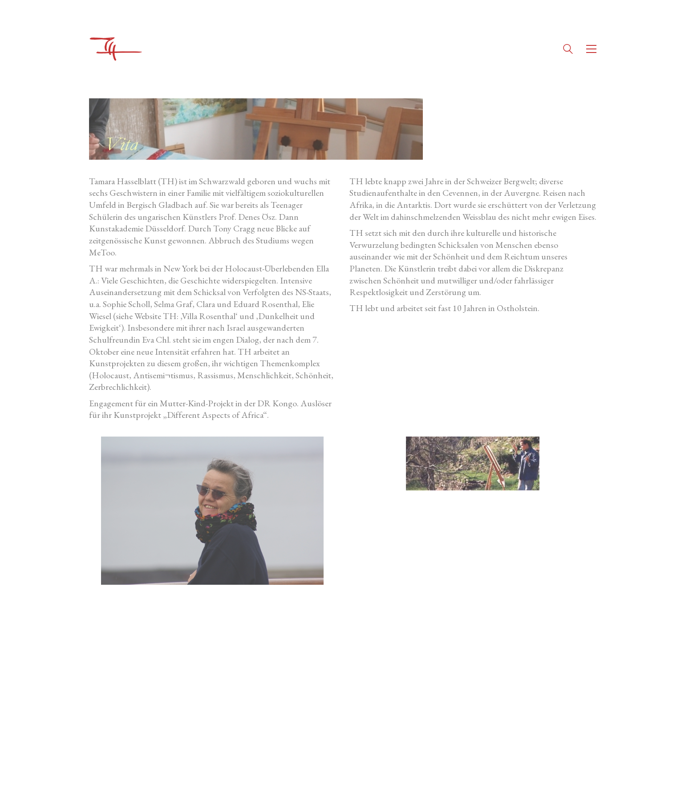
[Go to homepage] (115, 49)
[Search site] (568, 50)
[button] (591, 49)
